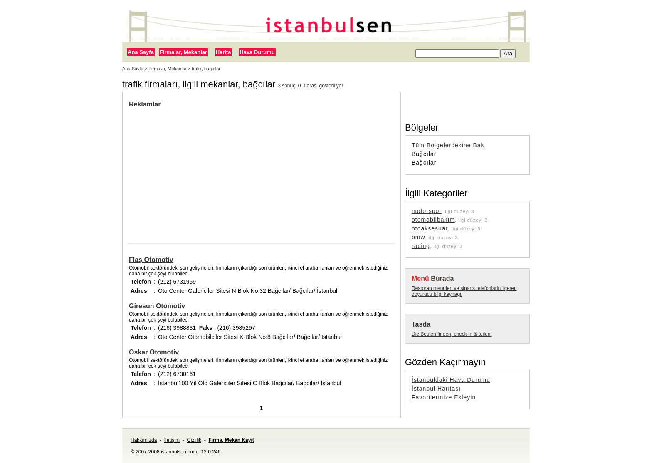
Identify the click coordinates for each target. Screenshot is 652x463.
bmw (418, 237)
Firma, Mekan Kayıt (231, 440)
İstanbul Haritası (436, 388)
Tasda (421, 324)
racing (421, 246)
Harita (223, 52)
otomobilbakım (433, 219)
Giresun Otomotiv (157, 305)
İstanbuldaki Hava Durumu (451, 379)
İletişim (172, 440)
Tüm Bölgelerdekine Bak (448, 145)
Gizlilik (194, 440)
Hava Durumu (257, 52)
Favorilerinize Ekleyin (444, 397)
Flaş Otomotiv (151, 259)
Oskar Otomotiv (154, 352)
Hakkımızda (144, 440)
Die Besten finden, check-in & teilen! (452, 334)
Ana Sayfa (141, 52)
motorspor (427, 211)
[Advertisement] (199, 170)
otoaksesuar (430, 228)
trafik (197, 68)
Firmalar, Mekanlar (183, 52)
